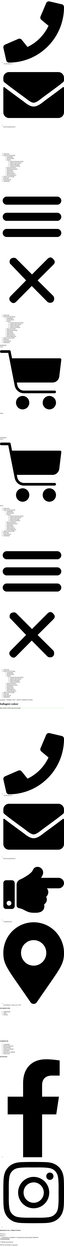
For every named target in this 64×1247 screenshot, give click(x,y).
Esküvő (9, 160)
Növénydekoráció (11, 175)
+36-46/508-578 (7, 63)
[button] (32, 248)
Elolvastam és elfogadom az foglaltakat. (20, 1237)
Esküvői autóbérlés (15, 166)
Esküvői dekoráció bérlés (17, 161)
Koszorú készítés (11, 167)
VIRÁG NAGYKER (8, 176)
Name (2, 1233)
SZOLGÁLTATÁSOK (9, 155)
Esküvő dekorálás (14, 164)
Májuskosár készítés (12, 169)
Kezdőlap (2, 699)
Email (2, 1235)
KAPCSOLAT (7, 179)
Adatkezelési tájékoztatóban (24, 1237)
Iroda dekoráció (11, 173)
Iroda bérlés (10, 170)
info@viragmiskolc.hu (9, 126)
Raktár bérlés (10, 172)
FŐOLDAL (6, 153)
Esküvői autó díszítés (15, 163)
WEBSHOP (6, 181)
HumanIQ (15, 1245)
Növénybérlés (10, 158)
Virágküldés (10, 157)
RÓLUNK (6, 178)
